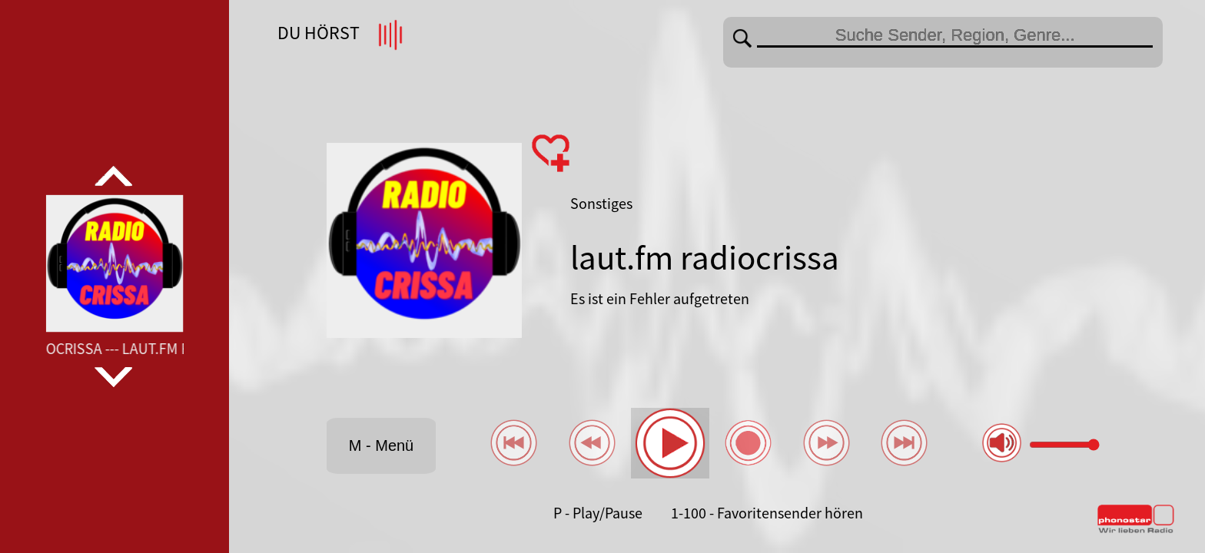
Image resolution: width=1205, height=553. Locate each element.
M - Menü (381, 445)
